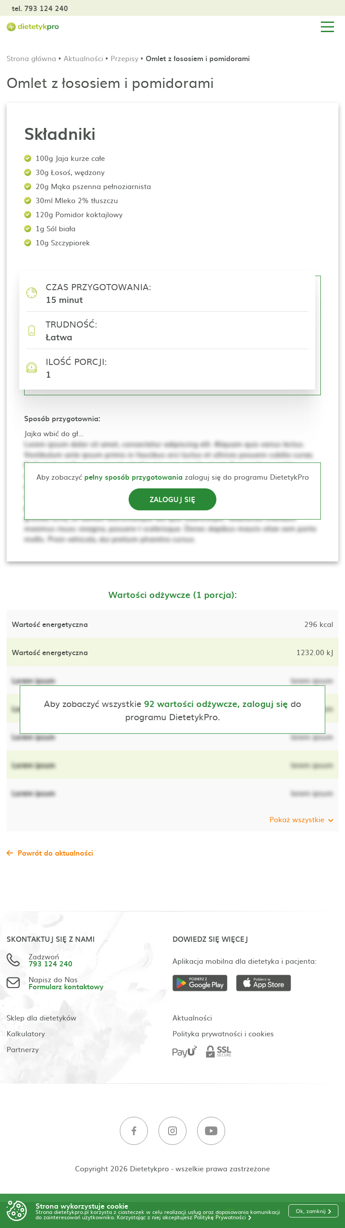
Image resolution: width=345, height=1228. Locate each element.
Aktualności (83, 58)
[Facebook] (134, 1131)
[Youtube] (211, 1131)
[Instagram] (172, 1131)
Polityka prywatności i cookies (223, 1033)
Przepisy (124, 58)
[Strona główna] (33, 27)
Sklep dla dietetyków (41, 1017)
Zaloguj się (172, 499)
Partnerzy (23, 1049)
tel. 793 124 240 (40, 7)
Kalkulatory (26, 1033)
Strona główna (31, 58)
